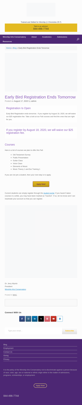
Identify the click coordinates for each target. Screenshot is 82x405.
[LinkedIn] (35, 319)
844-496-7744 (41, 28)
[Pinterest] (47, 319)
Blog (15, 48)
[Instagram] (28, 319)
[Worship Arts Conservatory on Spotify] (60, 319)
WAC (15, 295)
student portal (48, 193)
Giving (6, 355)
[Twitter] (41, 319)
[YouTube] (53, 319)
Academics (47, 37)
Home (8, 48)
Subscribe (69, 331)
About (34, 37)
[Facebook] (22, 319)
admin (33, 101)
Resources (7, 41)
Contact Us (7, 352)
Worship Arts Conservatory (14, 37)
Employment (8, 348)
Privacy (6, 359)
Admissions (62, 37)
